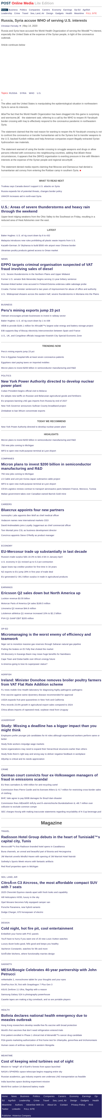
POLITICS (6, 376)
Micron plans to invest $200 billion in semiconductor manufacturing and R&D (38, 368)
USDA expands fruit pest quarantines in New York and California (32, 700)
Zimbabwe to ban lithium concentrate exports (23, 411)
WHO (31, 93)
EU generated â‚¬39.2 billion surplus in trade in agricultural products (34, 577)
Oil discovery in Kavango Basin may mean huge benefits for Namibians (36, 654)
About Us (52, 1105)
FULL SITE (29, 1109)
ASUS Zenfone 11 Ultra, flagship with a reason (24, 989)
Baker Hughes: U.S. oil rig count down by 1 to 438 (25, 321)
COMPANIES (7, 458)
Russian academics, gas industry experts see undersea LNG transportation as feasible (43, 1076)
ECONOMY (6, 546)
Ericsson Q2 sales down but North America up (40, 593)
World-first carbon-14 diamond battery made (22, 1086)
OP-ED (4, 629)
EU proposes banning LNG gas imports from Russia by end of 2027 (34, 401)
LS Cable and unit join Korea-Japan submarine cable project (30, 479)
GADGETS (6, 964)
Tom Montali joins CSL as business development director (29, 530)
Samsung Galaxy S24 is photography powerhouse (25, 994)
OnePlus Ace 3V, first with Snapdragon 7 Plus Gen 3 (26, 984)
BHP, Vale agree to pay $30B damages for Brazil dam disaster (31, 798)
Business (13, 10)
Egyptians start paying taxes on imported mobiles (25, 362)
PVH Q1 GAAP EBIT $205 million (17, 618)
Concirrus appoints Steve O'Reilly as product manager (27, 535)
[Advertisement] (23, 65)
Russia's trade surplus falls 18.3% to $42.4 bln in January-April (32, 557)
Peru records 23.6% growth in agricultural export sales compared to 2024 (37, 705)
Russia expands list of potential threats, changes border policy (31, 191)
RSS (91, 1105)
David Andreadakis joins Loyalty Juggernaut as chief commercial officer (36, 525)
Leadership (6, 13)
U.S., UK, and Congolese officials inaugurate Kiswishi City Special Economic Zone (41, 336)
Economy (56, 10)
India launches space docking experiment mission (25, 1081)
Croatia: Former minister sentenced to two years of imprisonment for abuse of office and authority (48, 289)
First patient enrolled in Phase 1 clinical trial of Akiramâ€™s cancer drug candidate (41, 1035)
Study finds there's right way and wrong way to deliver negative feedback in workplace (43, 754)
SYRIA (22, 93)
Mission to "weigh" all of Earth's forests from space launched (30, 1067)
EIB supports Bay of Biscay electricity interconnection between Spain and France (40, 331)
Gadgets (59, 13)
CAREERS (6, 504)
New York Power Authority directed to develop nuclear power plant (33, 427)
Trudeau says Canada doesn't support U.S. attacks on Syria (30, 186)
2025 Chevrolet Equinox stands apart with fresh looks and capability (34, 892)
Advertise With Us (35, 1105)
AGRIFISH (6, 674)
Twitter (5, 1109)
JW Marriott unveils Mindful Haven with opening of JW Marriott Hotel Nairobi (38, 856)
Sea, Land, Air (37, 13)
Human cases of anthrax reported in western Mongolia (27, 1045)
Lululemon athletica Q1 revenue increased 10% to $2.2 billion (31, 613)
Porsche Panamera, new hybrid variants (20, 907)
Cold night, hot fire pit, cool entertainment (37, 928)
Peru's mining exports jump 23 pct (30, 310)
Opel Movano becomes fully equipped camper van (25, 902)
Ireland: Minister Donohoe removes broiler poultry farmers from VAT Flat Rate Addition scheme (51, 682)
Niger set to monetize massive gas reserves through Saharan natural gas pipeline (41, 644)
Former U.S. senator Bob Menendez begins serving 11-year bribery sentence (38, 279)
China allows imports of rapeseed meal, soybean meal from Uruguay (34, 710)
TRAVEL (5, 831)
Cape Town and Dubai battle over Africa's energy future (28, 659)
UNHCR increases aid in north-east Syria (21, 196)
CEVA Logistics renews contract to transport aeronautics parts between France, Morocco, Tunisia (48, 489)
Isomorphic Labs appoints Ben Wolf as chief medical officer (30, 515)
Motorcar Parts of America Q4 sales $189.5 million (25, 603)
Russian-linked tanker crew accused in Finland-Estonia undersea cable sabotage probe (44, 284)
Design (49, 13)
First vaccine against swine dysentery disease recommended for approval (37, 695)
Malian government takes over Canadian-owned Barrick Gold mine (33, 494)
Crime (17, 13)
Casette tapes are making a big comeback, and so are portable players (35, 999)
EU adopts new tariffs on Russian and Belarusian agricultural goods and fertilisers (41, 396)
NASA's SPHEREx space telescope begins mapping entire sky (31, 1071)
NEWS (4, 259)
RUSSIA (13, 93)
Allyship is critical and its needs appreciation (23, 759)
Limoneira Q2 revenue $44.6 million (18, 608)
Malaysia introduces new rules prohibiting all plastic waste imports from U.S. (38, 240)
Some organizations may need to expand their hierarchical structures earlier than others (44, 749)
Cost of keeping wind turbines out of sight (37, 1061)
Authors (19, 1105)
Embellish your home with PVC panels (20, 934)
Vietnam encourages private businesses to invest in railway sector (33, 316)
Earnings (67, 10)
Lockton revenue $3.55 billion (15, 598)
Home (5, 1096)
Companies (34, 10)
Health (69, 13)
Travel (25, 13)
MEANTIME (7, 1055)
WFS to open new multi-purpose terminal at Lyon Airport (28, 451)
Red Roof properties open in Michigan (19, 866)
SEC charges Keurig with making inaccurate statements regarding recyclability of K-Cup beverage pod (51, 812)
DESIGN (5, 923)
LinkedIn (16, 1109)
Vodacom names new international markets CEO (25, 520)
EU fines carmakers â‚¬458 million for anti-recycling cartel (29, 785)
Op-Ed (77, 10)
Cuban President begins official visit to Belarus (24, 391)
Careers (46, 10)
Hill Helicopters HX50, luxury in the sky (20, 897)
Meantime (79, 13)
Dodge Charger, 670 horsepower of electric (22, 912)
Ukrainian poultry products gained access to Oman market (29, 250)
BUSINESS (6, 304)
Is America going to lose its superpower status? (24, 664)
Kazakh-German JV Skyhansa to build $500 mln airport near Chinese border (38, 245)
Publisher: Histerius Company (16, 1115)
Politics (23, 10)
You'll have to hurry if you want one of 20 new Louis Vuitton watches (34, 939)
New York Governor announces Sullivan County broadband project (33, 406)
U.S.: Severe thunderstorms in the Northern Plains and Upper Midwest (35, 274)
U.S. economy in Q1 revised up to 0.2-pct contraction (27, 562)
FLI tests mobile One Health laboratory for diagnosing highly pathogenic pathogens (41, 690)
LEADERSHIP (8, 720)
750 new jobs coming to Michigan (17, 445)
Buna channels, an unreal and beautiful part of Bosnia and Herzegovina (36, 851)
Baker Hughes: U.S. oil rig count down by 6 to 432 (25, 235)
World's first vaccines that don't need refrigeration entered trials (32, 1030)
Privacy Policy (78, 1105)
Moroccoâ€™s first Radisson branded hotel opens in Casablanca (33, 846)
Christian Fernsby (11, 26)
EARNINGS (7, 587)
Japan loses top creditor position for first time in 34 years (29, 567)
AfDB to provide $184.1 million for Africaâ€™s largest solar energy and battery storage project (47, 326)
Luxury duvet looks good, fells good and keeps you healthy (30, 944)
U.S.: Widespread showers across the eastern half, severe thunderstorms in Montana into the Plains (50, 294)
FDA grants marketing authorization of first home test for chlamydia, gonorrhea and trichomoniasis (49, 1040)
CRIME (4, 769)
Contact (64, 1105)
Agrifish (86, 10)
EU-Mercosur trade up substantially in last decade (44, 551)
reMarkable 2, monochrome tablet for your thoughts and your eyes (33, 979)
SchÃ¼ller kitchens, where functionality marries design (28, 954)
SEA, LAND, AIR (9, 877)
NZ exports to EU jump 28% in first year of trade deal (27, 572)
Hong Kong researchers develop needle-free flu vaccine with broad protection (39, 1025)
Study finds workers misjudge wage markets (22, 744)
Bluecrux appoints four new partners (32, 510)
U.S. (38, 93)
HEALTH (5, 1010)
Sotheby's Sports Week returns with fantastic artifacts (27, 861)
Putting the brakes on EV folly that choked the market (27, 649)
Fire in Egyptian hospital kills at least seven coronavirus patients (32, 357)
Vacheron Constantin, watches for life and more (24, 949)
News (4, 10)
